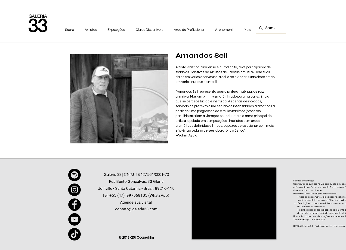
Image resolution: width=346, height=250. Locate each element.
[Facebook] (74, 204)
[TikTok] (74, 234)
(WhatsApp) (158, 195)
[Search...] (271, 28)
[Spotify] (74, 175)
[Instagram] (74, 190)
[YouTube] (74, 219)
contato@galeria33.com (136, 209)
